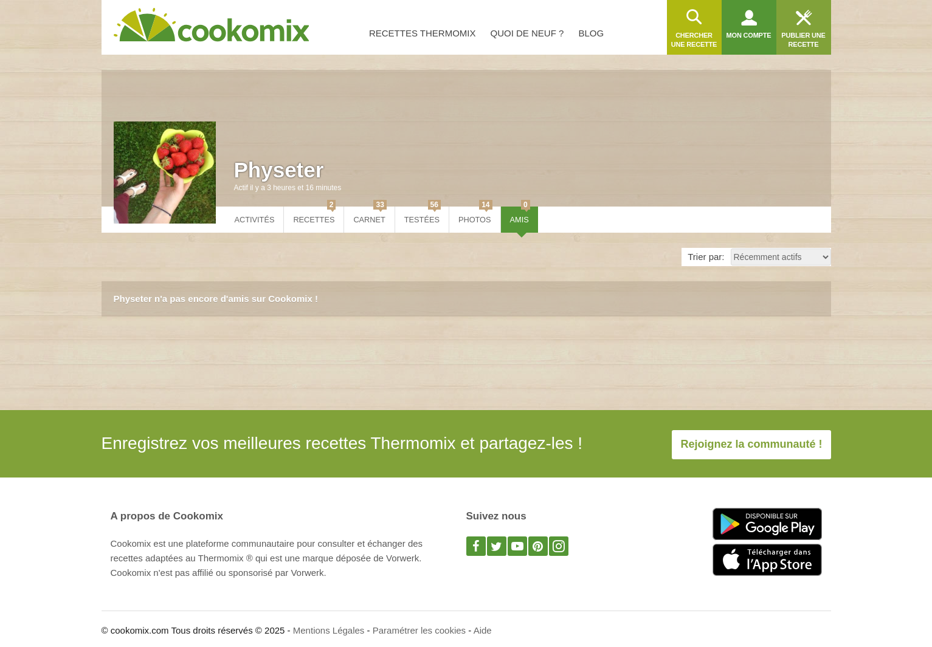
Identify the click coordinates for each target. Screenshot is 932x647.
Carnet (369, 215)
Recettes (314, 215)
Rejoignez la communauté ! (751, 444)
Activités (255, 219)
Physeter (279, 170)
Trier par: (706, 257)
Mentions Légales (329, 630)
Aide (483, 630)
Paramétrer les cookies (419, 630)
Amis (520, 215)
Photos (475, 215)
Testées (422, 215)
